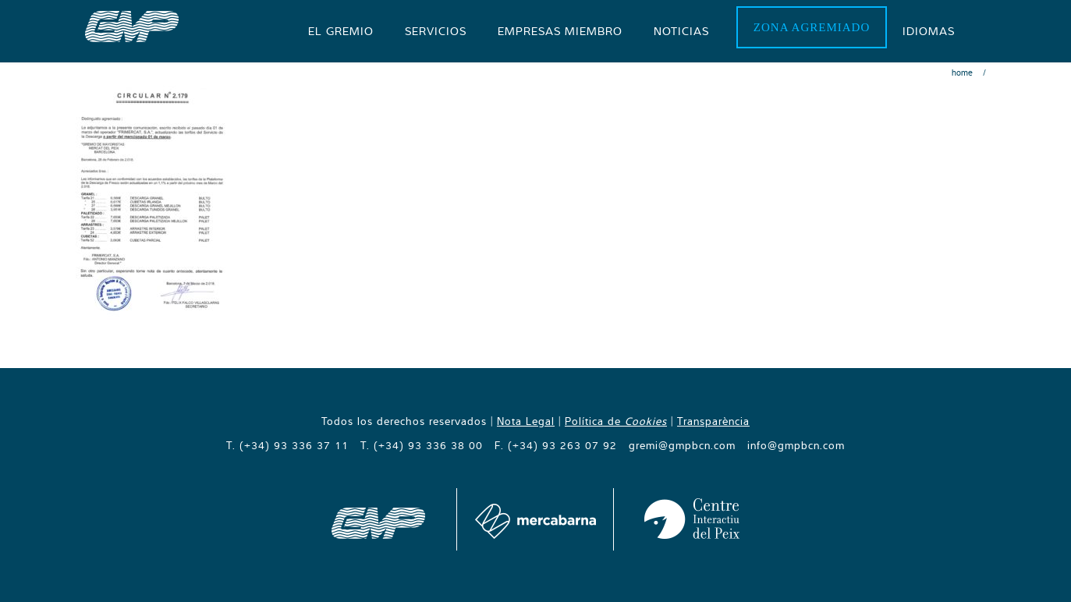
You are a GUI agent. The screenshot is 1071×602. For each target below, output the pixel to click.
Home (962, 72)
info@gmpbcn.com (796, 445)
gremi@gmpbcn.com (682, 445)
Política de (616, 421)
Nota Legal (526, 421)
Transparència (713, 421)
